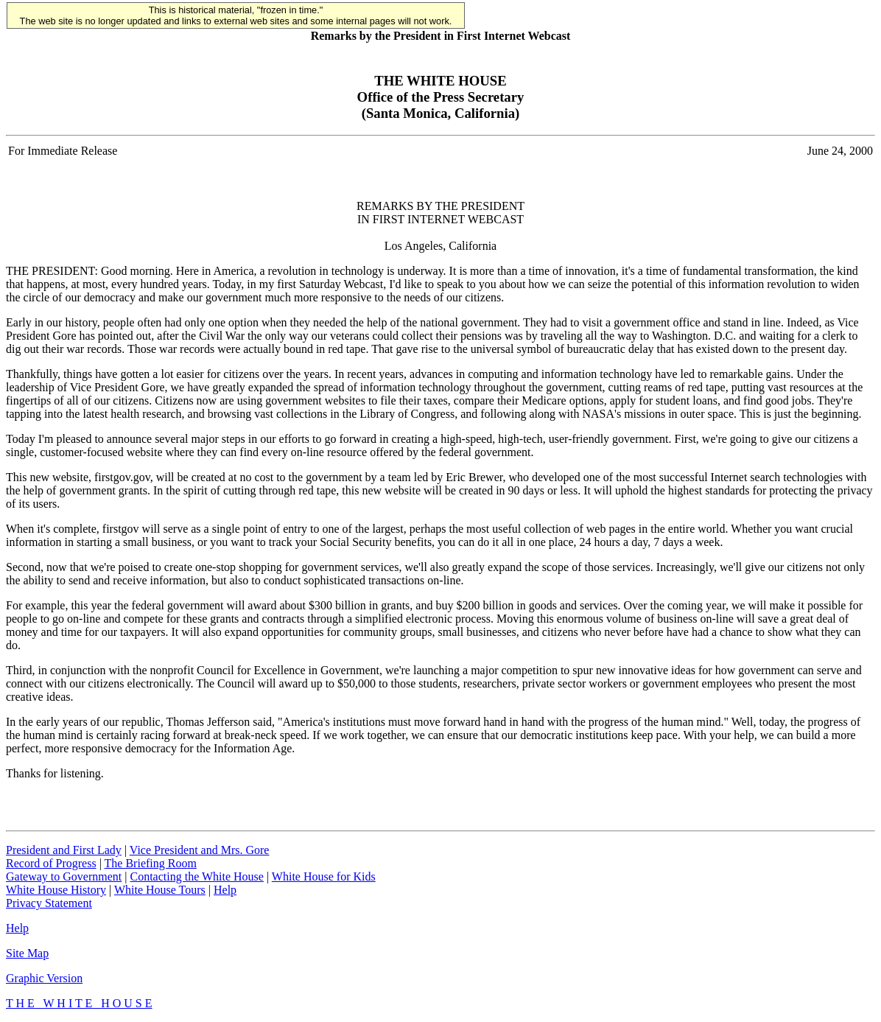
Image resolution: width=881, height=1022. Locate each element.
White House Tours (160, 889)
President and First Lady (64, 850)
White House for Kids (324, 876)
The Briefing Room (151, 863)
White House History (56, 889)
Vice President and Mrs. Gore (200, 850)
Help (225, 889)
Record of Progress (51, 863)
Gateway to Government (64, 876)
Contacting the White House (196, 876)
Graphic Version (44, 978)
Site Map (27, 953)
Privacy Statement (49, 903)
